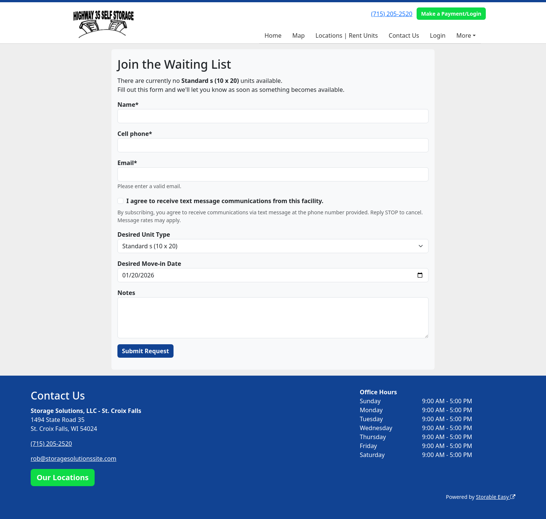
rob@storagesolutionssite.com (73, 458)
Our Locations (63, 477)
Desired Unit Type (143, 234)
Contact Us (404, 35)
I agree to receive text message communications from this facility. (224, 201)
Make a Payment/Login (451, 13)
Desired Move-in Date (149, 264)
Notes (126, 293)
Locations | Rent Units (347, 35)
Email (125, 163)
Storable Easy (495, 496)
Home (273, 35)
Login (438, 35)
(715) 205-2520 (391, 14)
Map (298, 35)
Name (126, 104)
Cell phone (133, 134)
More (463, 35)
